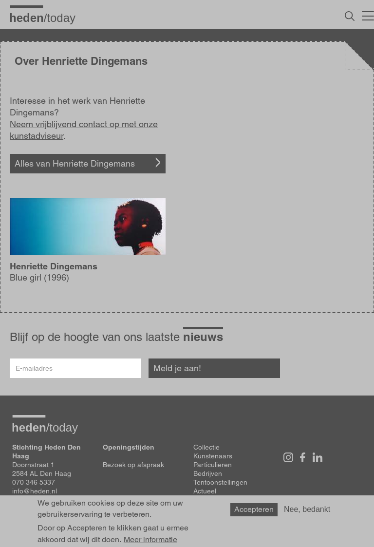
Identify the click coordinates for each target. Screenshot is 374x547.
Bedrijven (207, 473)
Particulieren (212, 465)
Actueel (204, 491)
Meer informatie (150, 539)
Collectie (206, 447)
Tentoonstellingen (220, 482)
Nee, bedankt (307, 509)
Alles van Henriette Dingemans (75, 163)
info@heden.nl (34, 491)
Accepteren (254, 509)
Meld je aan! (177, 368)
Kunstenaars (212, 456)
